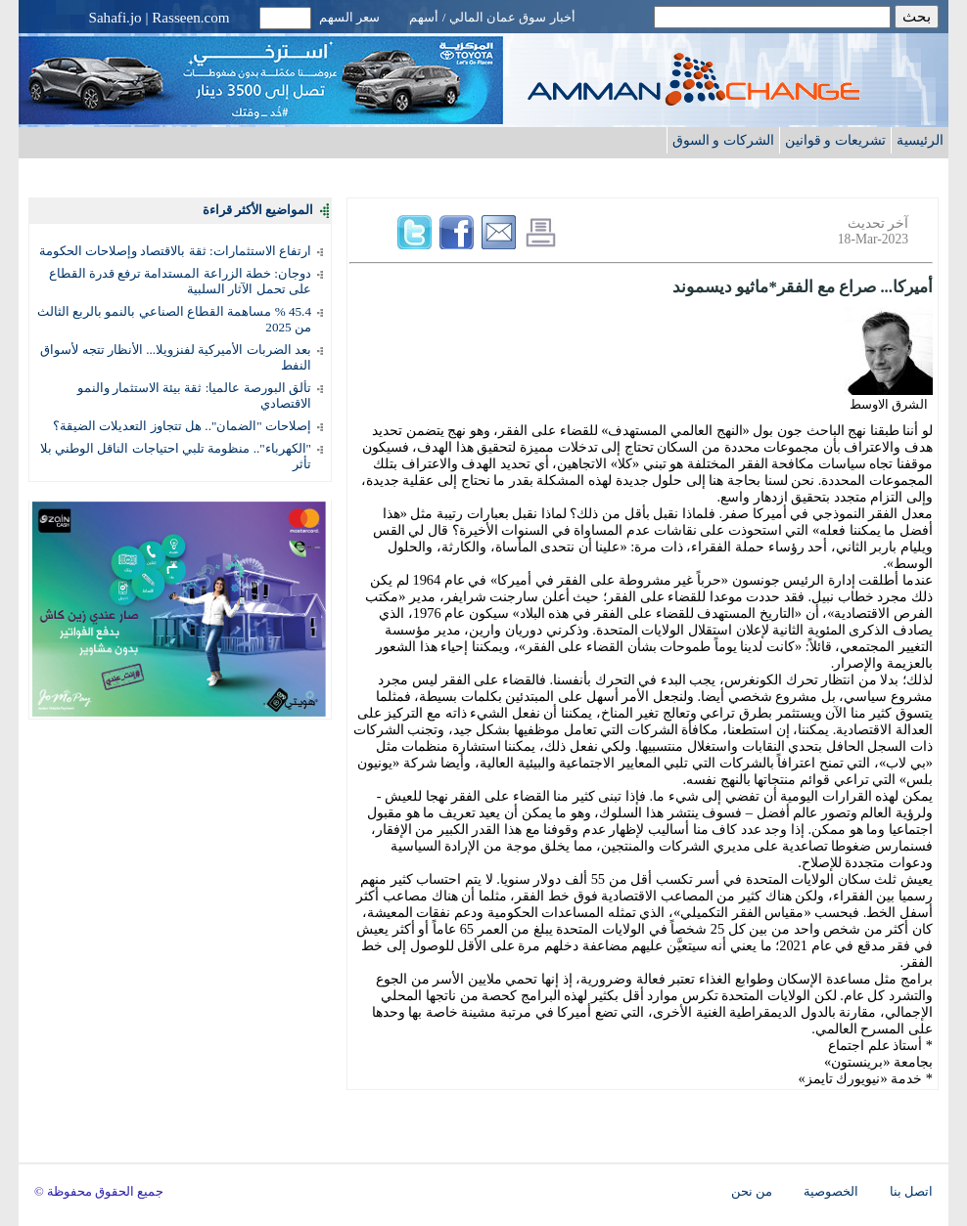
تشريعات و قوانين (835, 140)
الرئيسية (920, 140)
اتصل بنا (911, 1192)
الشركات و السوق (723, 140)
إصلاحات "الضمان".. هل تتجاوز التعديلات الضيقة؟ (182, 425)
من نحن (751, 1192)
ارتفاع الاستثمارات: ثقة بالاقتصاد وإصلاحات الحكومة (175, 250)
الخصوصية (831, 1192)
